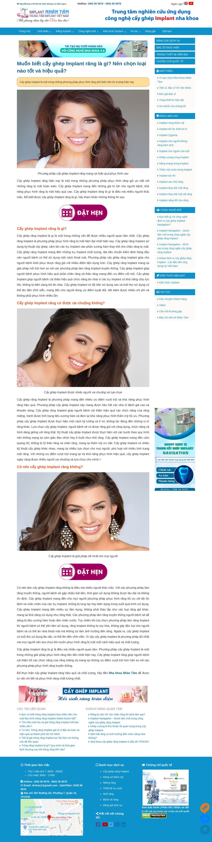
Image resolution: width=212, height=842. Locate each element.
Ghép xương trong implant (174, 157)
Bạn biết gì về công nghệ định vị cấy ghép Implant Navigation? (172, 220)
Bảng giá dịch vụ (168, 40)
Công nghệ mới (87, 31)
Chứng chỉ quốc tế (170, 61)
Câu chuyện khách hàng (173, 299)
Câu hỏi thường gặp (170, 311)
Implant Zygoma (168, 135)
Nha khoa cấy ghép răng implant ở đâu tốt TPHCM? (119, 741)
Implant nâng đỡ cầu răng (173, 200)
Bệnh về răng (110, 799)
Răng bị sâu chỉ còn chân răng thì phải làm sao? (117, 714)
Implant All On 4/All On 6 (173, 129)
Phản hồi (166, 807)
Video (162, 305)
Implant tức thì (167, 175)
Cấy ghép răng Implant (116, 771)
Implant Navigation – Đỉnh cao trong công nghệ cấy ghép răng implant (174, 248)
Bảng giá (150, 31)
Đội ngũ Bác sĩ (167, 94)
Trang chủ (24, 31)
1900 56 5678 (95, 3)
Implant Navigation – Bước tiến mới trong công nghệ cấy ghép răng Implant (174, 234)
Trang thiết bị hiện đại (172, 54)
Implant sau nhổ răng (171, 181)
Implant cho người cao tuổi (174, 151)
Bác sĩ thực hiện (168, 47)
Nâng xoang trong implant (173, 163)
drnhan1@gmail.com (44, 785)
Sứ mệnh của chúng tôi (172, 106)
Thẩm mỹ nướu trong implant (175, 169)
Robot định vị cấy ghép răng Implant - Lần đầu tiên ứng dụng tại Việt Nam (174, 262)
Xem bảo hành (150, 807)
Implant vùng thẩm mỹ (171, 122)
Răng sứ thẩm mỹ (113, 777)
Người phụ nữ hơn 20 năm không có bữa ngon (41, 4)
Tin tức (134, 31)
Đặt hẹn (167, 31)
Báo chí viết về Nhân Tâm (174, 317)
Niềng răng (109, 782)
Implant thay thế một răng (173, 188)
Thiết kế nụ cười (112, 788)
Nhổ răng (108, 793)
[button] (148, 787)
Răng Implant (63, 31)
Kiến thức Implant (113, 31)
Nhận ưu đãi (181, 807)
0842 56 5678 (113, 3)
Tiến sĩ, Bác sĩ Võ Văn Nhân (175, 87)
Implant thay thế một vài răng (175, 194)
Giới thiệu (43, 31)
